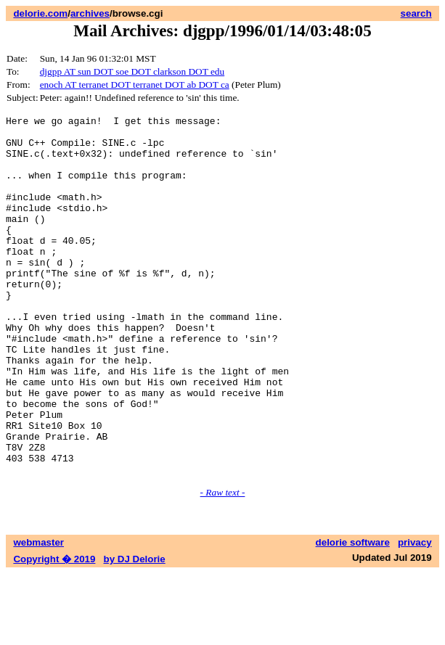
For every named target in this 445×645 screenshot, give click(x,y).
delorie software (353, 614)
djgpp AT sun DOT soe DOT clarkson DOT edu (132, 71)
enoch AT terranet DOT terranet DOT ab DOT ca (134, 84)
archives (90, 13)
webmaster (38, 614)
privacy (415, 614)
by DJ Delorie (135, 630)
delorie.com (40, 13)
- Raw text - (222, 564)
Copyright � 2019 (54, 630)
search (416, 13)
